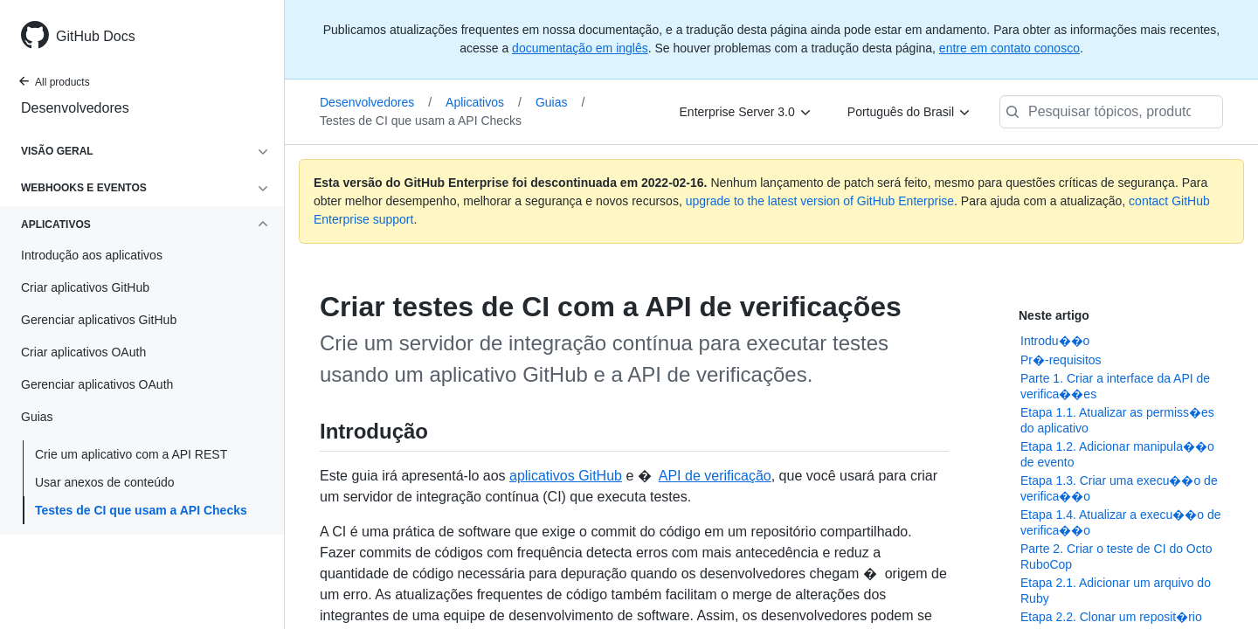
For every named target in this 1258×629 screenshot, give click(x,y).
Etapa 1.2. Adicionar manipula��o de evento (1117, 454)
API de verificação (715, 475)
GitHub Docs (95, 36)
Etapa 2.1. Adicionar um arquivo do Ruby (1115, 590)
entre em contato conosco (1009, 48)
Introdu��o (1054, 341)
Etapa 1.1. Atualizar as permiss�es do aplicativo (1117, 420)
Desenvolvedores (75, 107)
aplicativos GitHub (565, 475)
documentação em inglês (580, 48)
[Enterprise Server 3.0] (746, 112)
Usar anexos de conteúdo (105, 482)
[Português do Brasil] (909, 112)
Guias (560, 102)
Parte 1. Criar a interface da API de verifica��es (1115, 386)
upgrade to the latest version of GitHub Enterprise (820, 201)
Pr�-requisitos (1061, 360)
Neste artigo (1054, 315)
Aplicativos (484, 102)
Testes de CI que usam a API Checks (141, 510)
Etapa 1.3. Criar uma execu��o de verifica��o (1119, 488)
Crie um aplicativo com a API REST (131, 454)
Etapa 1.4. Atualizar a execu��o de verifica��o (1120, 522)
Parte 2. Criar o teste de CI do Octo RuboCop (1116, 556)
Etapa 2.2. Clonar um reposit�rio (1111, 617)
